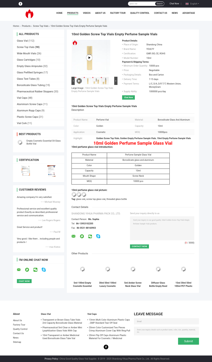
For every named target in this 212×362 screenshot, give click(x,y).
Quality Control (139, 13)
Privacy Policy (51, 359)
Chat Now (174, 3)
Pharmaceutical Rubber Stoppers (35, 91)
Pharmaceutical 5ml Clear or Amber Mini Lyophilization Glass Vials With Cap (62, 329)
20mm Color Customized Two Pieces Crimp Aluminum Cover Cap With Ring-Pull (109, 329)
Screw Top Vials (40, 26)
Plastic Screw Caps (27, 116)
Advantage (188, 13)
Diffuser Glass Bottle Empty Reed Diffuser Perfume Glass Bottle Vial (158, 284)
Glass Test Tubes (26, 78)
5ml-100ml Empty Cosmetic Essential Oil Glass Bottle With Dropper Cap (82, 284)
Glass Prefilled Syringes (30, 72)
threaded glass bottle (116, 199)
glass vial (80, 199)
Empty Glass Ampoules (29, 66)
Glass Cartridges (26, 59)
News (175, 13)
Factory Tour (118, 13)
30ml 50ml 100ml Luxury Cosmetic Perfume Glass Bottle (107, 284)
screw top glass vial (95, 199)
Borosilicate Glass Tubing (31, 85)
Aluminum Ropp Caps (29, 110)
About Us (100, 13)
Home (59, 13)
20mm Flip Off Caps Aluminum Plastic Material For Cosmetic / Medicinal (107, 337)
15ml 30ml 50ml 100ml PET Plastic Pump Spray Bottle (183, 284)
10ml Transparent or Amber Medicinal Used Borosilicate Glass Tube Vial (60, 337)
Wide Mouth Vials (26, 53)
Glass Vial (22, 40)
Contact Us (160, 13)
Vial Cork (22, 123)
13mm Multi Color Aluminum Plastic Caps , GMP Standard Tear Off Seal (109, 321)
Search (160, 4)
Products (72, 13)
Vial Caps (22, 97)
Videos (87, 13)
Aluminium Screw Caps (29, 104)
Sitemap (17, 342)
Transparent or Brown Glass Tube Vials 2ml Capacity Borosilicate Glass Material (62, 321)
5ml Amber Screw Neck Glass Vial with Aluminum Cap (132, 284)
